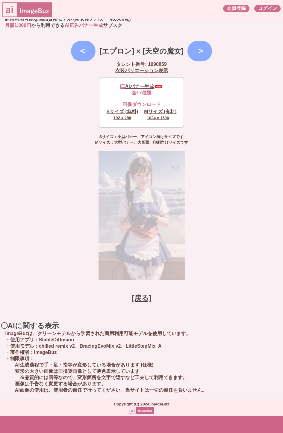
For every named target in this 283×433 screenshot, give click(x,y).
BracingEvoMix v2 (100, 346)
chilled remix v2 (57, 346)
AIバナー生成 (137, 86)
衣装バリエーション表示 (141, 70)
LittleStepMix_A (143, 346)
